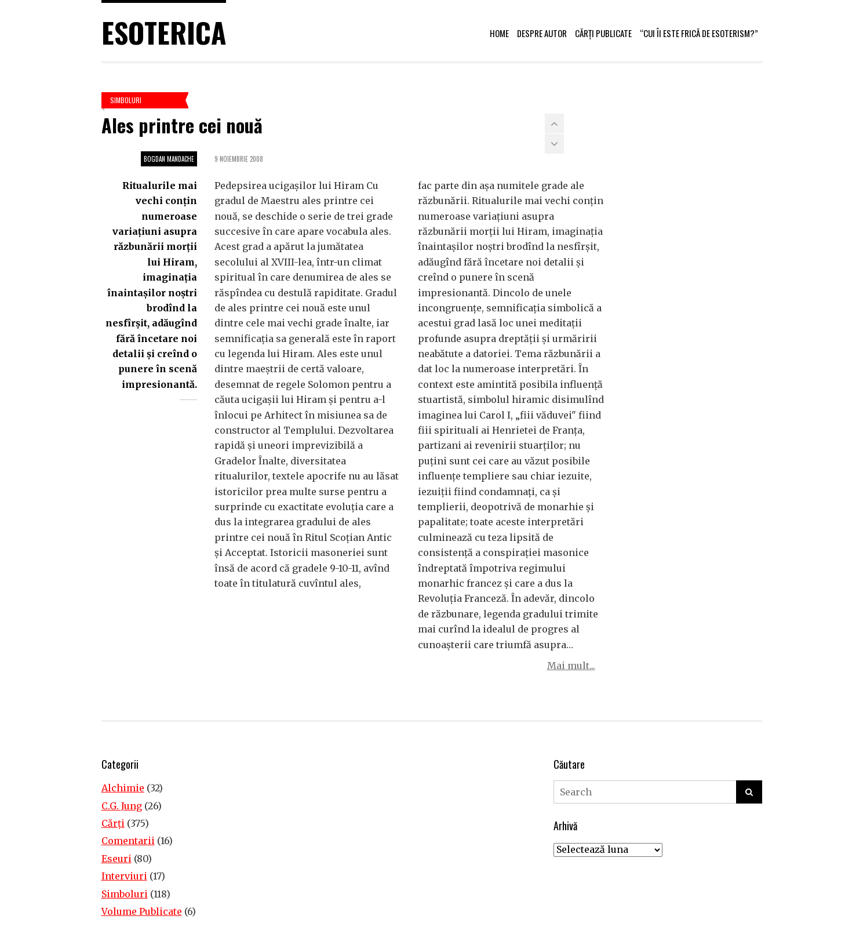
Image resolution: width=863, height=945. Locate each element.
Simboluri (125, 100)
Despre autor (542, 33)
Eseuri (116, 858)
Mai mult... (571, 665)
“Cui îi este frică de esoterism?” (699, 33)
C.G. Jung (121, 806)
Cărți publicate (603, 33)
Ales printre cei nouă (182, 125)
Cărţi (113, 823)
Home (499, 33)
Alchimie (122, 788)
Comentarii (128, 840)
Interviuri (124, 876)
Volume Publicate (141, 911)
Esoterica (163, 32)
